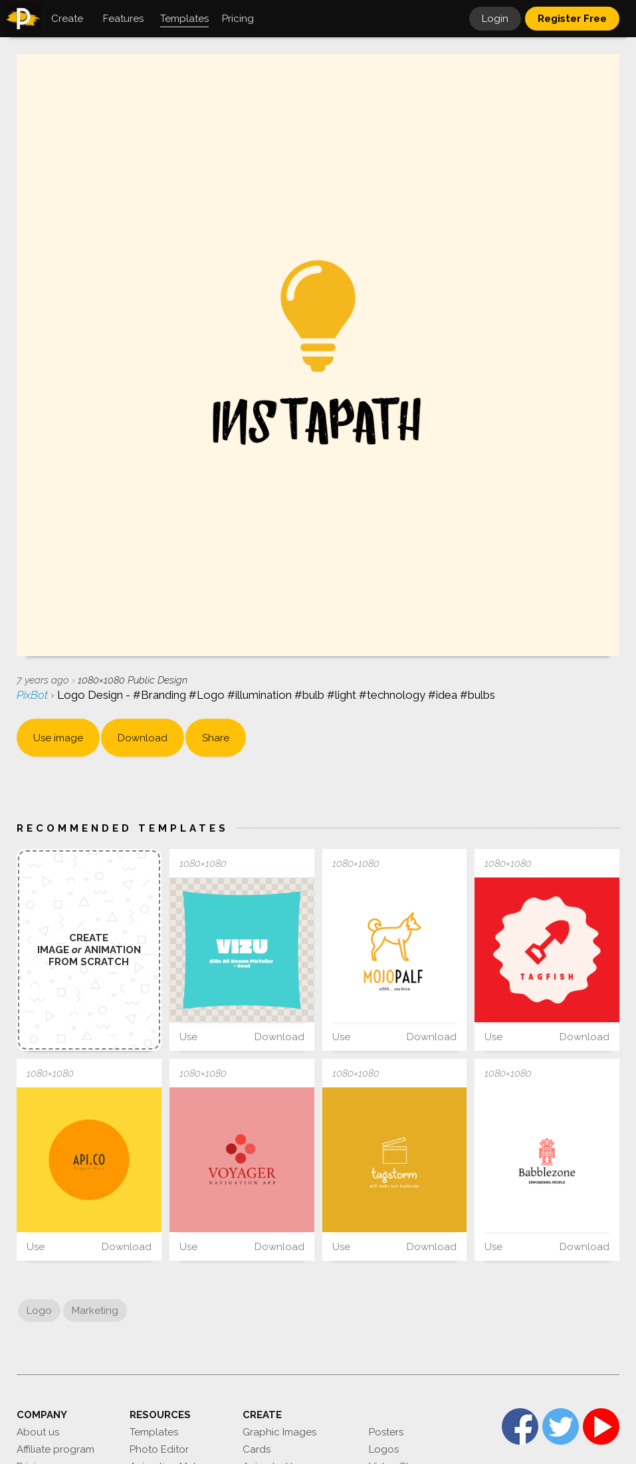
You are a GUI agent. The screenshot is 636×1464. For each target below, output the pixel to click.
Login (495, 19)
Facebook (520, 1426)
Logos (384, 1449)
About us (38, 1432)
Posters (386, 1432)
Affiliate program (55, 1449)
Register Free (572, 19)
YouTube (601, 1426)
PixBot (34, 694)
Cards (256, 1449)
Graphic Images (279, 1432)
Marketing (95, 1311)
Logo (39, 1311)
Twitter (560, 1426)
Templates (154, 1432)
